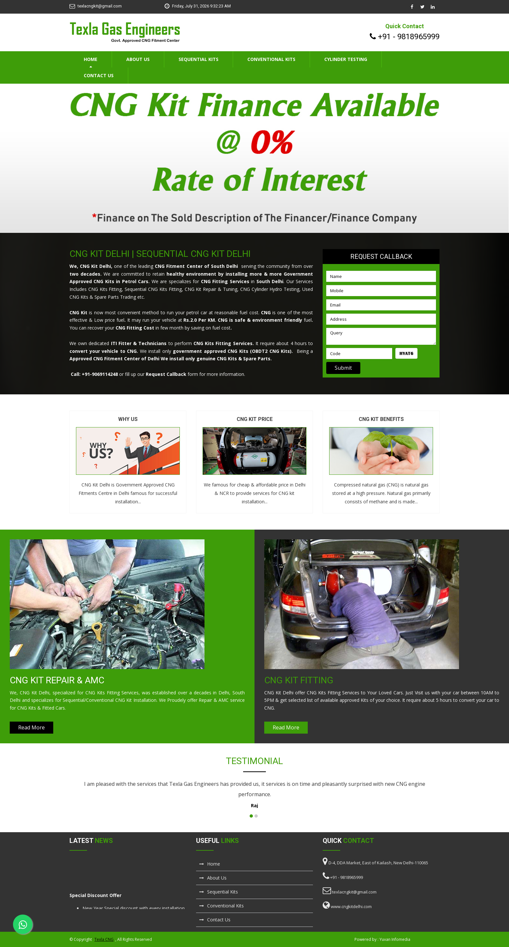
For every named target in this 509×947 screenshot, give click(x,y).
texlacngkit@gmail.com (100, 6)
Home (90, 59)
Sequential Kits (198, 59)
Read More (31, 727)
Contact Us (99, 75)
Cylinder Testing (345, 59)
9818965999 (418, 36)
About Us (138, 59)
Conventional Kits (271, 59)
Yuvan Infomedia (394, 939)
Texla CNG (104, 939)
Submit (343, 367)
